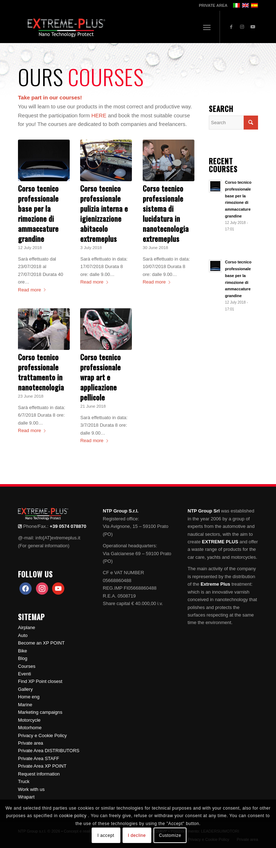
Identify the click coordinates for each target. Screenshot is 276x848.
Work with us (31, 789)
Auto (23, 635)
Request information (39, 774)
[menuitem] (211, 5)
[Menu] (207, 27)
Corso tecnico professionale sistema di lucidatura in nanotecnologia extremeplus (166, 213)
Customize (170, 835)
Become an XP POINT (41, 643)
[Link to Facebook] (231, 27)
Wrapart (26, 797)
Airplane (26, 627)
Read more (33, 289)
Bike (22, 650)
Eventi (24, 673)
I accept (105, 835)
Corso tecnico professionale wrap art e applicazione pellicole (100, 377)
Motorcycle (29, 720)
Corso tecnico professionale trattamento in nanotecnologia (41, 372)
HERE (98, 115)
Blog (22, 658)
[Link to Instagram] (241, 27)
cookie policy (73, 815)
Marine (25, 704)
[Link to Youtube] (252, 27)
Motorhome (30, 727)
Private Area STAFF (38, 758)
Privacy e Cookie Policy (42, 735)
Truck (23, 781)
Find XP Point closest (40, 681)
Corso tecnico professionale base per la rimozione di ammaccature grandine (38, 213)
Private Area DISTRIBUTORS (48, 750)
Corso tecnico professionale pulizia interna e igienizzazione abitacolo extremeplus (104, 213)
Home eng (29, 696)
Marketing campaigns (40, 712)
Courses (26, 666)
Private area (30, 743)
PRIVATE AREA (213, 5)
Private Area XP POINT (42, 766)
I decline (137, 835)
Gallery (25, 689)
